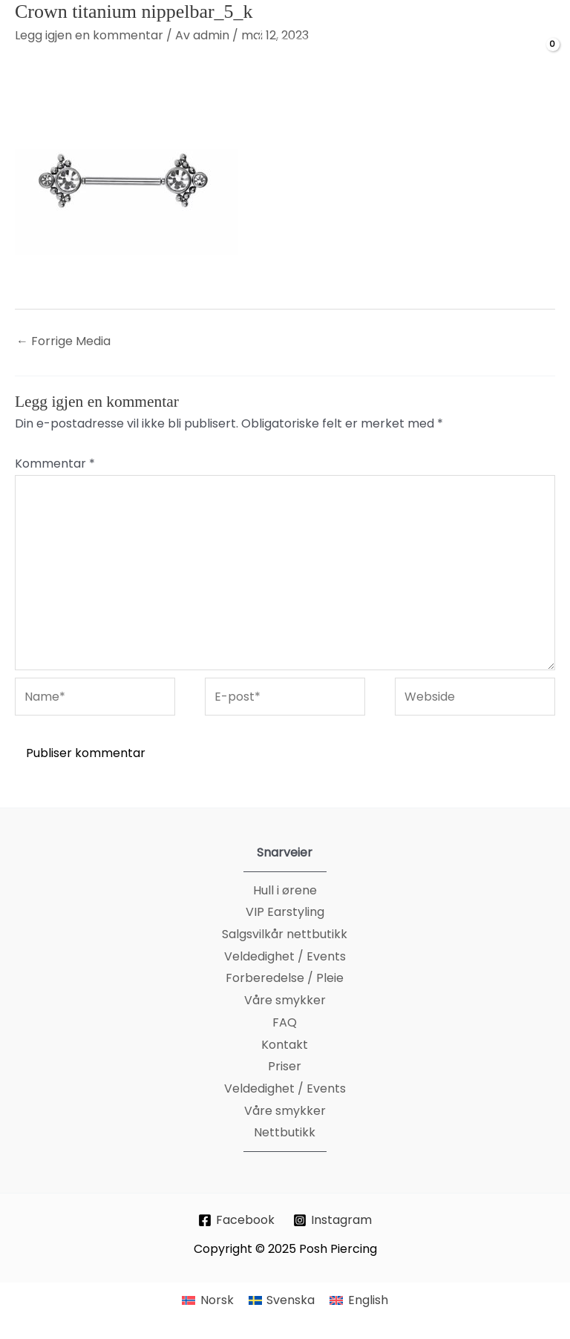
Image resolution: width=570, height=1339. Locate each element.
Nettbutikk (284, 1132)
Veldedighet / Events (285, 956)
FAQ (284, 1022)
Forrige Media (63, 341)
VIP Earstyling (285, 911)
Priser (284, 1066)
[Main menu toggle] (30, 56)
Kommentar (55, 463)
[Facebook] (237, 1220)
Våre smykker (285, 1000)
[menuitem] (207, 1300)
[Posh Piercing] (297, 56)
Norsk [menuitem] (217, 1300)
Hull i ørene (285, 890)
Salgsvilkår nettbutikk (284, 934)
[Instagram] (333, 1220)
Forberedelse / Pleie (285, 977)
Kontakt (284, 1044)
